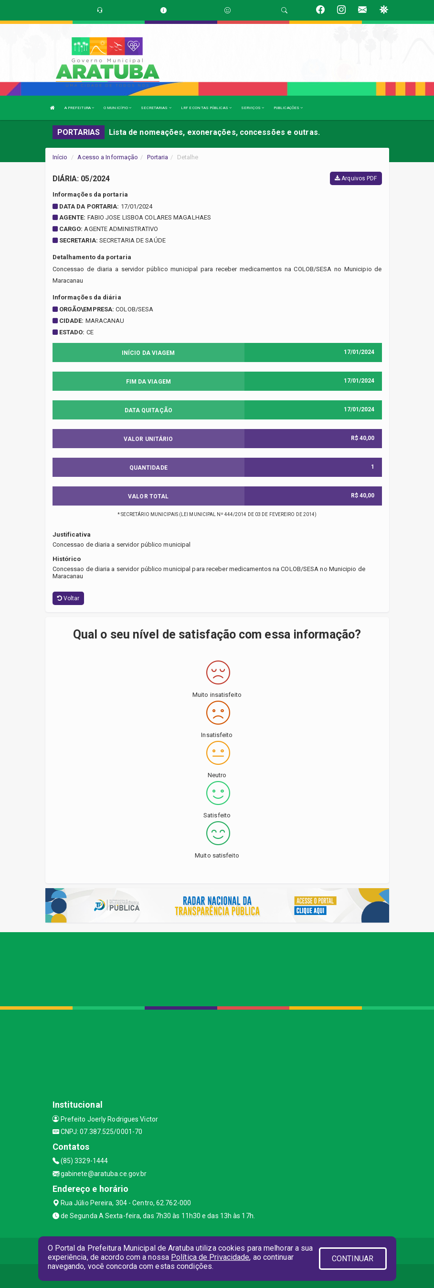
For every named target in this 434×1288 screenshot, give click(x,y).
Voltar (68, 598)
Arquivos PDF (356, 178)
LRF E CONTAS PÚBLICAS (206, 108)
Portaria (158, 157)
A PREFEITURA (79, 108)
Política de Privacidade (210, 1257)
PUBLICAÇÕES (288, 108)
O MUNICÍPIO (117, 108)
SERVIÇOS (252, 108)
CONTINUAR (353, 1258)
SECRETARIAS (156, 108)
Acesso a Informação (107, 157)
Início (60, 157)
